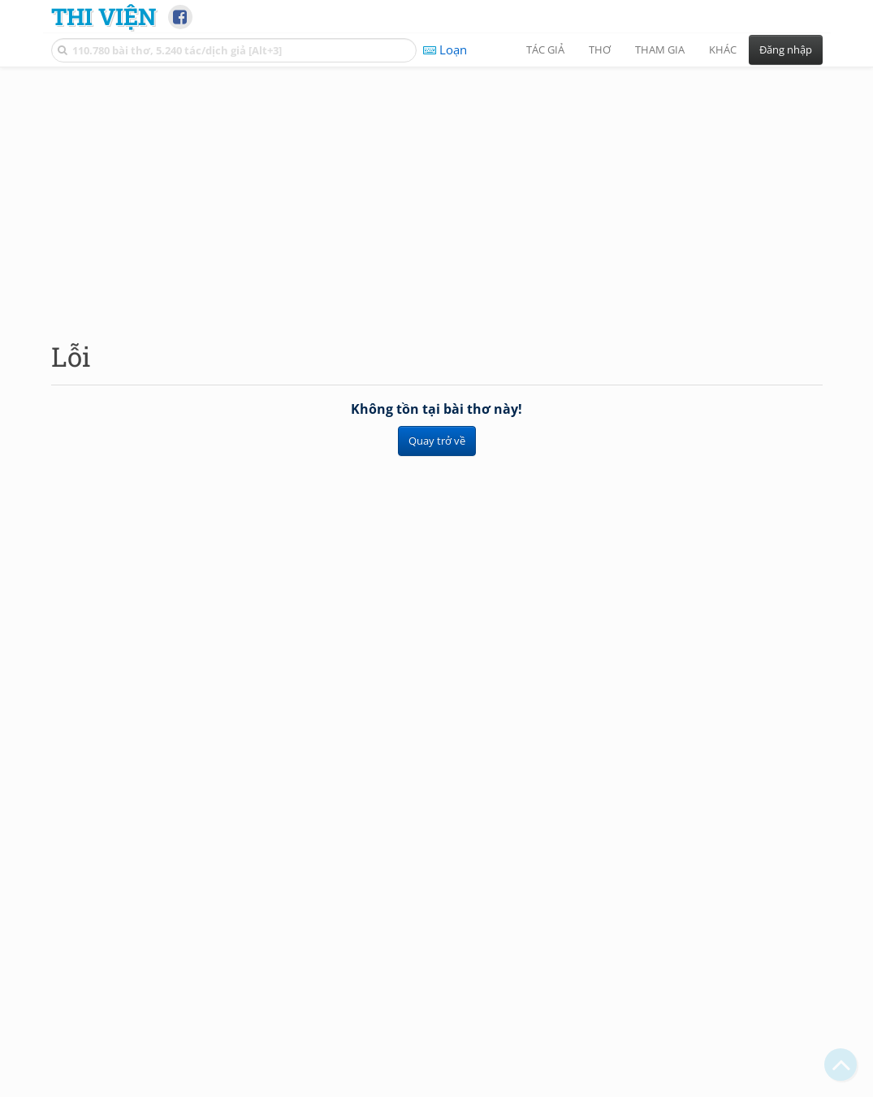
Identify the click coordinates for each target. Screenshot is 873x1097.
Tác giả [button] (545, 49)
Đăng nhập (785, 49)
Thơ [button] (600, 49)
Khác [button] (723, 49)
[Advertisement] (437, 190)
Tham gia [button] (660, 49)
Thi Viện (103, 16)
